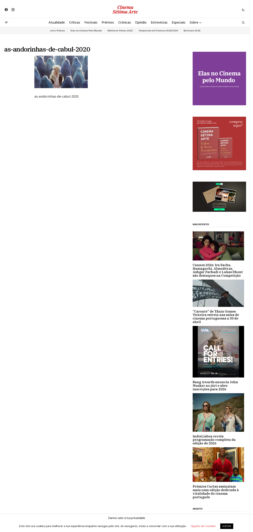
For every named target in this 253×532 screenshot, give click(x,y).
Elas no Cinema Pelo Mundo (86, 30)
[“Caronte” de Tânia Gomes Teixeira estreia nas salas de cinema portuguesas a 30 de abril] (219, 293)
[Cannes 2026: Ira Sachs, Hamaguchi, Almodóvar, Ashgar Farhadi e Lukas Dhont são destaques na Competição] (219, 245)
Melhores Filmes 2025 (120, 30)
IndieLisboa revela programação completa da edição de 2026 (214, 440)
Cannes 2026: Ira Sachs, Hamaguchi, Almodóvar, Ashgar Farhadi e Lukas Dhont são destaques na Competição (218, 270)
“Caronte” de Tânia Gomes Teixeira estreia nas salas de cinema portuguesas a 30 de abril (216, 317)
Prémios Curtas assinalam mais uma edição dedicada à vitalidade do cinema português (216, 492)
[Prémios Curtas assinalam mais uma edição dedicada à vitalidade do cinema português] (219, 464)
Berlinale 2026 (192, 30)
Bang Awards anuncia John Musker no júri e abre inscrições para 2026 (215, 385)
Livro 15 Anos (57, 30)
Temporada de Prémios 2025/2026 (158, 30)
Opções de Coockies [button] (203, 526)
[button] (243, 9)
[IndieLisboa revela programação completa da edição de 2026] (219, 412)
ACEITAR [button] (226, 526)
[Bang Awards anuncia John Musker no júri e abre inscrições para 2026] (219, 352)
